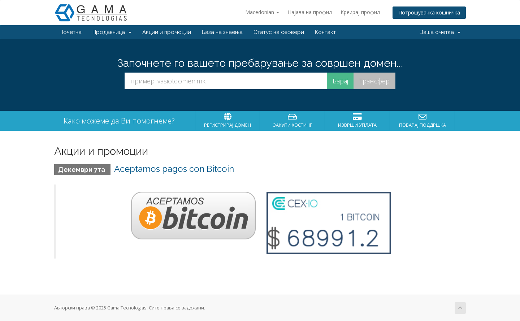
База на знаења (222, 32)
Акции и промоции (166, 32)
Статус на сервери (279, 32)
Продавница (111, 32)
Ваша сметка (440, 32)
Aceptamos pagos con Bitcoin (174, 169)
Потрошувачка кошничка (429, 12)
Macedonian (262, 12)
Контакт (325, 32)
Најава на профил (310, 12)
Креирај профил (360, 12)
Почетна (71, 32)
